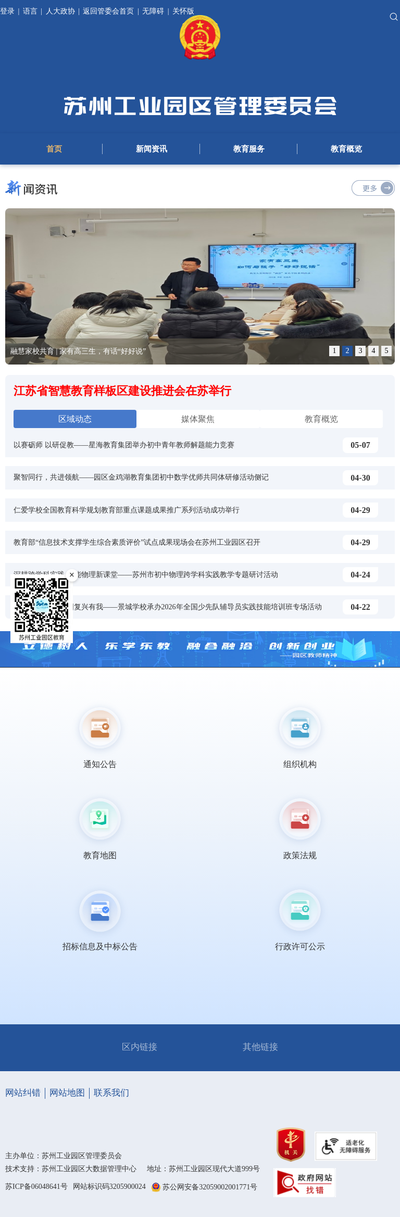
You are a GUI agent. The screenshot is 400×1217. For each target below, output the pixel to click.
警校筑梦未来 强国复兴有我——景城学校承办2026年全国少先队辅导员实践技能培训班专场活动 (168, 607)
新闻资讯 (151, 149)
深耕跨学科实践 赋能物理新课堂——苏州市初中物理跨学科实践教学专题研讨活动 (146, 575)
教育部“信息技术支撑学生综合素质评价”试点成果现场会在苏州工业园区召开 (137, 542)
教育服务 (249, 149)
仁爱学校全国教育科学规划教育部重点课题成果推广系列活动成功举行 (127, 510)
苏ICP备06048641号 (36, 1186)
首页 (54, 149)
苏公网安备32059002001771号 (209, 1187)
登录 (8, 11)
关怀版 (183, 11)
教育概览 (346, 149)
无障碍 (153, 11)
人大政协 (60, 11)
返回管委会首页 (108, 11)
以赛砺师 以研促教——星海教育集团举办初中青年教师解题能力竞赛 (124, 445)
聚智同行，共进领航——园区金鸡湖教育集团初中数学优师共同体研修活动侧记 (141, 477)
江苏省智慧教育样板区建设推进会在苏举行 (122, 390)
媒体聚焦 (198, 419)
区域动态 (75, 419)
